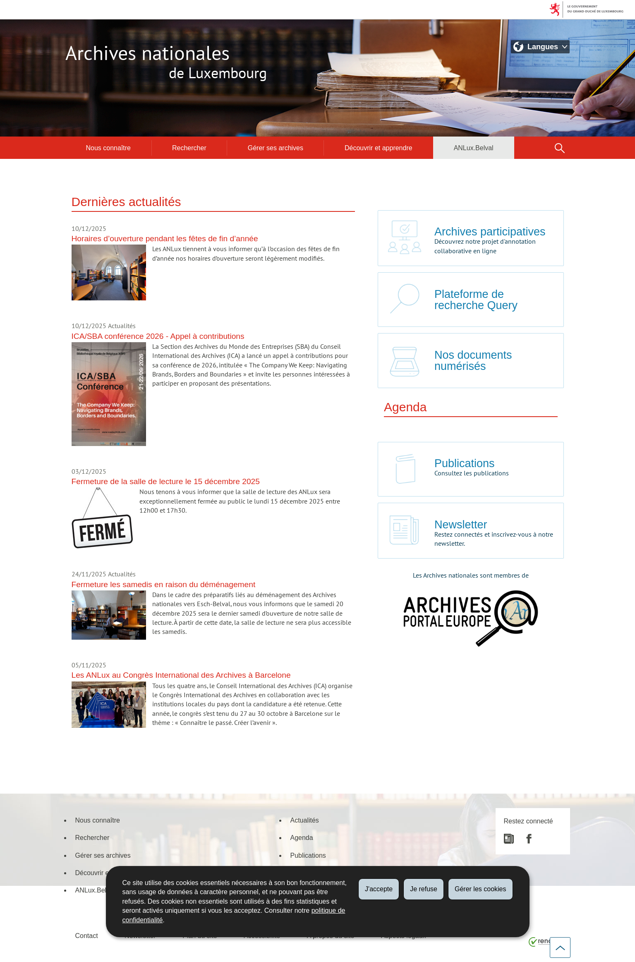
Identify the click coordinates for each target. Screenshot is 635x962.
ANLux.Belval (474, 148)
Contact (86, 935)
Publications (308, 855)
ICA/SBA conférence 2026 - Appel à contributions (158, 336)
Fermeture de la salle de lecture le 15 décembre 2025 (166, 481)
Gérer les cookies (480, 888)
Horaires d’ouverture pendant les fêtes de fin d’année (165, 238)
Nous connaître (108, 148)
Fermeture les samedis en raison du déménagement (164, 584)
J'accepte (379, 888)
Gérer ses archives (275, 148)
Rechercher (189, 148)
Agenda (301, 837)
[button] (559, 148)
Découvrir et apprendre (378, 148)
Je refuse (423, 888)
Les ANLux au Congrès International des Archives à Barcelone (181, 674)
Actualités (304, 820)
